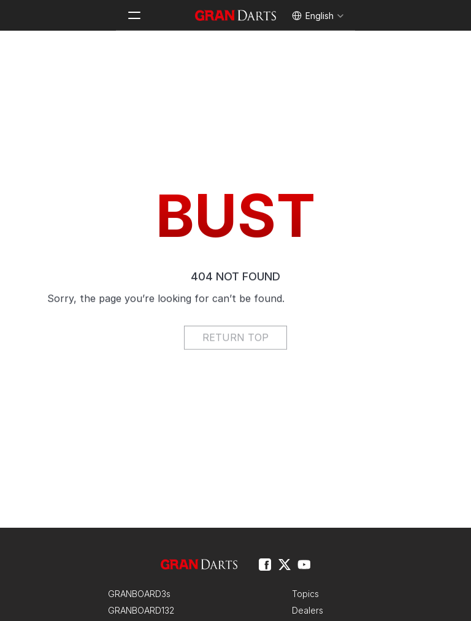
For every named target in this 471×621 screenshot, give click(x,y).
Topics (305, 593)
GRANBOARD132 (141, 610)
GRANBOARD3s (139, 593)
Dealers (307, 610)
